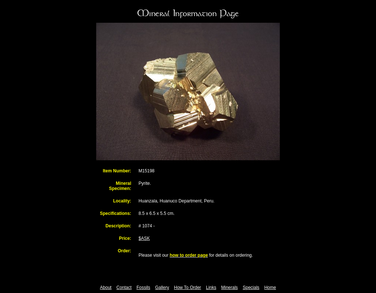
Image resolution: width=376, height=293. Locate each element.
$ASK (144, 238)
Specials (251, 287)
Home (270, 287)
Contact (123, 287)
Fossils (143, 287)
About (105, 287)
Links (211, 287)
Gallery (162, 287)
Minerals (229, 287)
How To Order (187, 287)
